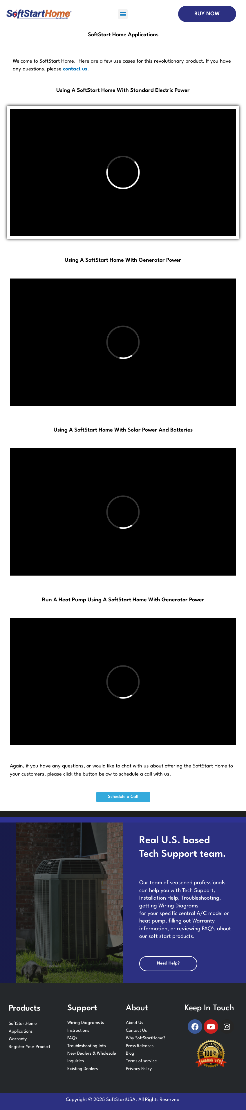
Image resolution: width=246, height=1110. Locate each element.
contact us (75, 69)
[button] (123, 14)
